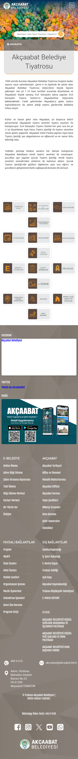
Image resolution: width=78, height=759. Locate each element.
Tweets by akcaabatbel (13, 387)
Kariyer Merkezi (11, 500)
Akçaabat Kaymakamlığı (54, 584)
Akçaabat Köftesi (51, 486)
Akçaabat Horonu (51, 493)
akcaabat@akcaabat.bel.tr (61, 663)
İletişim (7, 514)
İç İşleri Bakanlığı (51, 556)
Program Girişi (10, 612)
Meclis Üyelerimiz (12, 591)
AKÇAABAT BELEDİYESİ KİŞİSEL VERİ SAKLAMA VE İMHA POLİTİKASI (57, 637)
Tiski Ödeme (9, 486)
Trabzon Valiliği (50, 570)
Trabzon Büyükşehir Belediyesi (58, 591)
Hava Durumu (49, 514)
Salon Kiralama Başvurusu (16, 479)
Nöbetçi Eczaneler (51, 507)
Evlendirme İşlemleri (14, 598)
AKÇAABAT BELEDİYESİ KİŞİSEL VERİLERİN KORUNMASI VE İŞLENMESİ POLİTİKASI (57, 623)
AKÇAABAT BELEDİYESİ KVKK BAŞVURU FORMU (56, 648)
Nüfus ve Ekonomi (51, 472)
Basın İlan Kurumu (12, 605)
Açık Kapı (47, 577)
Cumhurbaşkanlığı (51, 549)
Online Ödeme (10, 465)
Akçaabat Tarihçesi (52, 465)
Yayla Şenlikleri (50, 500)
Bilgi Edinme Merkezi (14, 493)
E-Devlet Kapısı (50, 563)
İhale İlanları (10, 563)
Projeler (7, 549)
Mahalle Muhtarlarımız (54, 479)
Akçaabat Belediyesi (12, 340)
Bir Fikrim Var (10, 507)
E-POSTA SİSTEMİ (50, 598)
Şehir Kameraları (51, 521)
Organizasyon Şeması (14, 584)
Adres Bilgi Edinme (13, 472)
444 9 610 (17, 661)
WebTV (6, 556)
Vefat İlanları (10, 570)
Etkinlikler (47, 528)
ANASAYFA (14, 44)
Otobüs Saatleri (11, 577)
